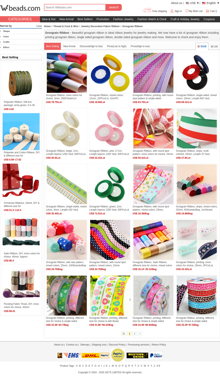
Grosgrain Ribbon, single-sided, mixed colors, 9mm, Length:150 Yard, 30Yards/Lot (66, 208)
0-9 (158, 365)
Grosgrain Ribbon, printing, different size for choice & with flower (108, 319)
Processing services (138, 344)
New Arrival (66, 19)
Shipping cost (99, 344)
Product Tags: (67, 365)
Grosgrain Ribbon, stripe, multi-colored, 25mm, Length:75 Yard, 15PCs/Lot (193, 152)
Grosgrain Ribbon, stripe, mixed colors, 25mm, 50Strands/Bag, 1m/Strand (196, 208)
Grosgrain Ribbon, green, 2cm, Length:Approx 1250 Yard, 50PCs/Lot (109, 208)
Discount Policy (117, 344)
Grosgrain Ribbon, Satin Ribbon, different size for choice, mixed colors (152, 264)
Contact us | (73, 344)
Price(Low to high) (116, 46)
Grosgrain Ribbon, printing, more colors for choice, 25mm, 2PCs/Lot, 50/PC (194, 264)
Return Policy (159, 344)
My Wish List (194, 11)
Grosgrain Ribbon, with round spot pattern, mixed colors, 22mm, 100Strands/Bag (107, 264)
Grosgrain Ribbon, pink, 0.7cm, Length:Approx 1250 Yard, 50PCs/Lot (109, 152)
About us (176, 3)
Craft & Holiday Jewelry (185, 19)
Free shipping (154, 11)
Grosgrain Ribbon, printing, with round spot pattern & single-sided (153, 97)
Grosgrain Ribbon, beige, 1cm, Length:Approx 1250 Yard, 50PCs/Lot (66, 152)
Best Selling (52, 46)
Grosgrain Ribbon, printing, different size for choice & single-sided (65, 319)
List (214, 46)
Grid (201, 46)
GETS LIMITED (113, 372)
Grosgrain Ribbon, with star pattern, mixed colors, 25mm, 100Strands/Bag (66, 264)
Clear (39, 26)
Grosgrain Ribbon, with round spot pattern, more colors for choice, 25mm (153, 152)
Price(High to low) (140, 46)
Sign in (178, 11)
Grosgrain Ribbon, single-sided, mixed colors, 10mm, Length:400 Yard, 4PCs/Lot (196, 97)
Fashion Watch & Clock (151, 19)
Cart (210, 11)
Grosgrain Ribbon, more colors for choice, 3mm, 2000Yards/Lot (64, 97)
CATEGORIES (20, 19)
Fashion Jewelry (123, 19)
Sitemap (84, 344)
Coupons (209, 19)
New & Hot (48, 19)
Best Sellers (85, 19)
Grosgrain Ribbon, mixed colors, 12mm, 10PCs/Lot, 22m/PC (106, 97)
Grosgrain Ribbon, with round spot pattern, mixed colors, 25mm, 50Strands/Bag (151, 208)
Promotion (102, 19)
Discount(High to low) (91, 46)
